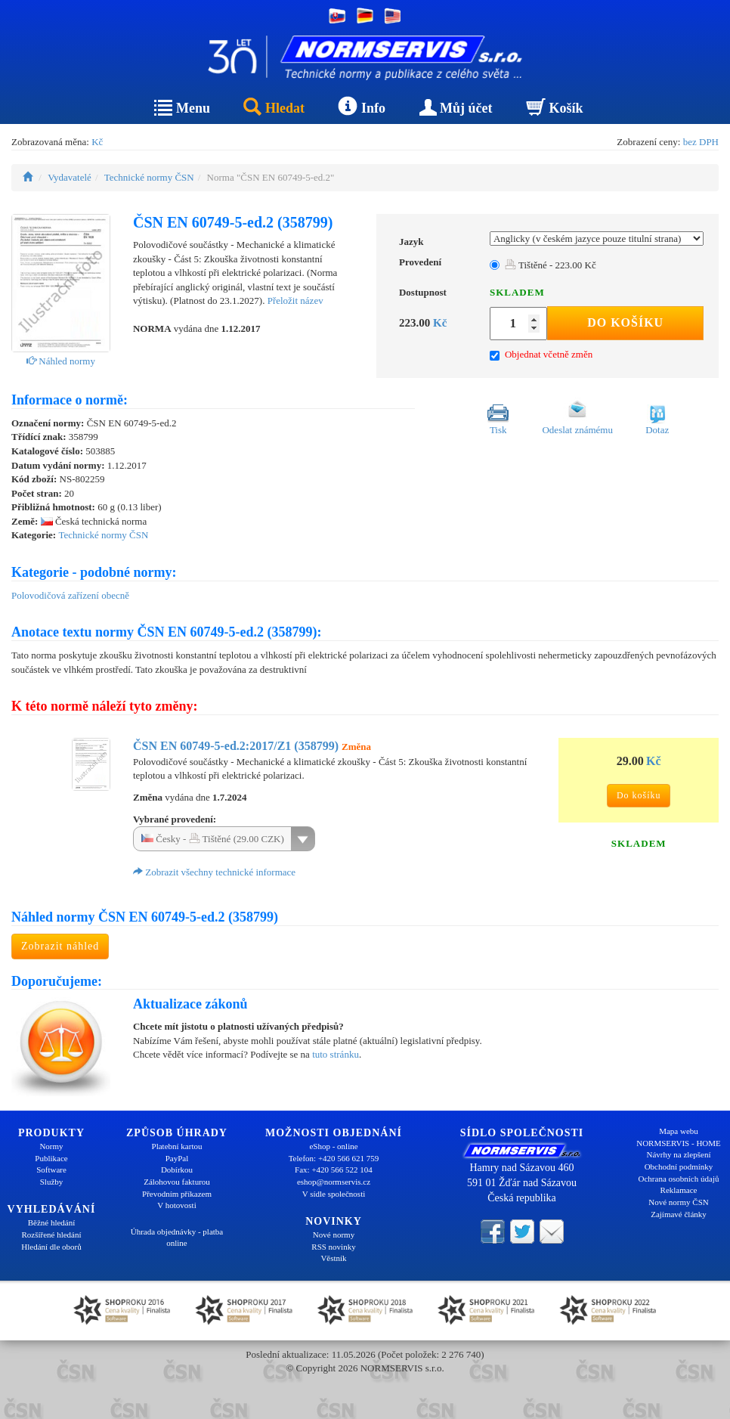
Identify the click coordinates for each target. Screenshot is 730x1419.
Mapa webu (678, 1131)
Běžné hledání (52, 1222)
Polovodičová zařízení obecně (70, 595)
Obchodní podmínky (679, 1166)
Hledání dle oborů (51, 1246)
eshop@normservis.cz (333, 1181)
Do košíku (625, 322)
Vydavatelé (69, 177)
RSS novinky (333, 1246)
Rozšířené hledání (51, 1234)
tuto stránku (335, 1054)
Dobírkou (177, 1169)
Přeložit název (295, 300)
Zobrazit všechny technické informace (214, 872)
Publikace (51, 1158)
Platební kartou (177, 1146)
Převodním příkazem (177, 1193)
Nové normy (333, 1234)
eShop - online (333, 1146)
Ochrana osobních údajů (679, 1178)
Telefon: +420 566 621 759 (334, 1158)
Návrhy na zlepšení (679, 1154)
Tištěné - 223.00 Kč (550, 265)
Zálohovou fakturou (177, 1181)
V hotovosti (176, 1205)
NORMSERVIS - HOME (678, 1143)
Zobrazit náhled (60, 946)
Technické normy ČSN (149, 177)
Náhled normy (60, 361)
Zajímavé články (679, 1214)
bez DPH (701, 141)
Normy (51, 1146)
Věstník (333, 1258)
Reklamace (679, 1189)
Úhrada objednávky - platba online (177, 1237)
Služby (51, 1181)
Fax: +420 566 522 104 (334, 1169)
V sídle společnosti (334, 1193)
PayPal (177, 1158)
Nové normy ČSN (678, 1202)
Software (51, 1169)
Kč (97, 141)
